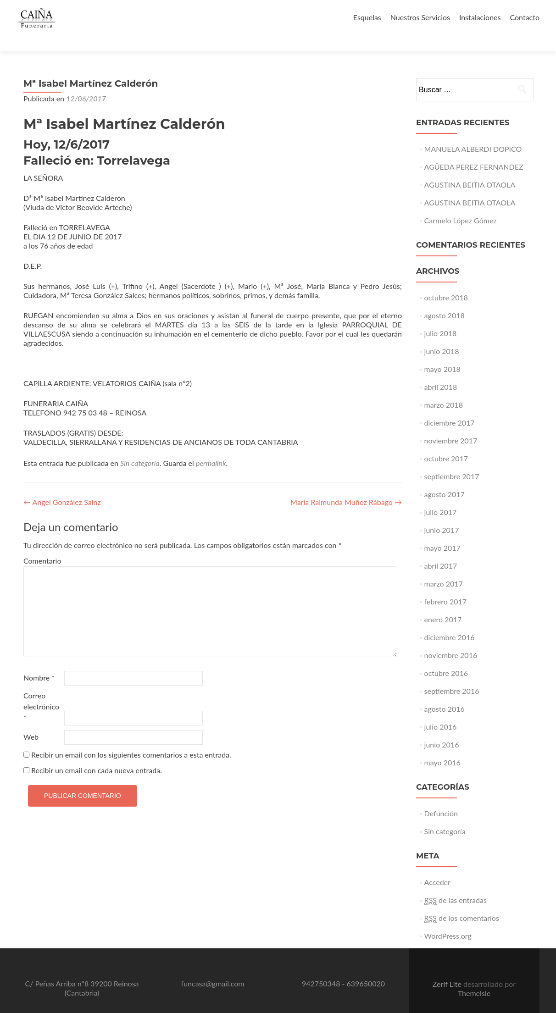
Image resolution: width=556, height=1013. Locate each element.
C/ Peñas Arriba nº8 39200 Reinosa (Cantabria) (82, 972)
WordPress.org (448, 919)
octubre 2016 (446, 657)
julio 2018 (440, 317)
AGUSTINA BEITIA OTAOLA (470, 168)
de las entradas (455, 884)
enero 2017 (443, 603)
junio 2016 (441, 728)
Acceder (437, 866)
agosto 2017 (444, 478)
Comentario (42, 544)
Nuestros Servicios (420, 17)
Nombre (39, 661)
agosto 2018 (444, 299)
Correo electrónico (41, 690)
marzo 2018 (443, 388)
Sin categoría (140, 447)
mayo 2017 (442, 531)
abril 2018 (440, 370)
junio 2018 (441, 335)
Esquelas (367, 17)
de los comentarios (461, 902)
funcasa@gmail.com (213, 967)
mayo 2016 (442, 746)
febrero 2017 (445, 585)
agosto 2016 (444, 692)
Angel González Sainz (62, 486)
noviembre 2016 (451, 639)
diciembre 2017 (449, 406)
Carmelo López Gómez (460, 204)
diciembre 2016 (449, 621)
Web (31, 720)
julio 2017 (440, 496)
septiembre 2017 (451, 460)
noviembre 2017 (451, 424)
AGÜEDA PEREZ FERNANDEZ (473, 150)
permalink (211, 447)
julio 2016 (440, 710)
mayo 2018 (442, 353)
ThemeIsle (474, 977)
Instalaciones (480, 17)
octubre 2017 (446, 442)
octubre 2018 (446, 281)
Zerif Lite (448, 967)
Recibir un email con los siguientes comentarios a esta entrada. (131, 738)
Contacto (524, 17)
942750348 (321, 967)
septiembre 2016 (451, 674)
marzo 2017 (443, 567)
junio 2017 (441, 513)
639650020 (366, 967)
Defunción (441, 797)
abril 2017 (440, 549)
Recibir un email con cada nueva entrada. (96, 754)
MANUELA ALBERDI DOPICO (473, 132)
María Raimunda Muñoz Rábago (346, 486)
